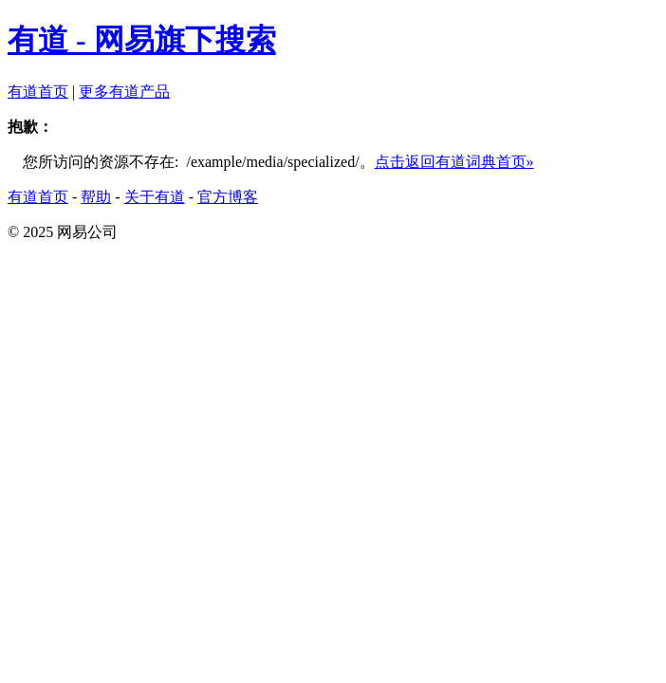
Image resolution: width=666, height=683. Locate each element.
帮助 (96, 197)
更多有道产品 (124, 91)
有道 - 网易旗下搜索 (142, 40)
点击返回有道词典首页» (454, 162)
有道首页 (38, 91)
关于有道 (154, 197)
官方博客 (227, 197)
